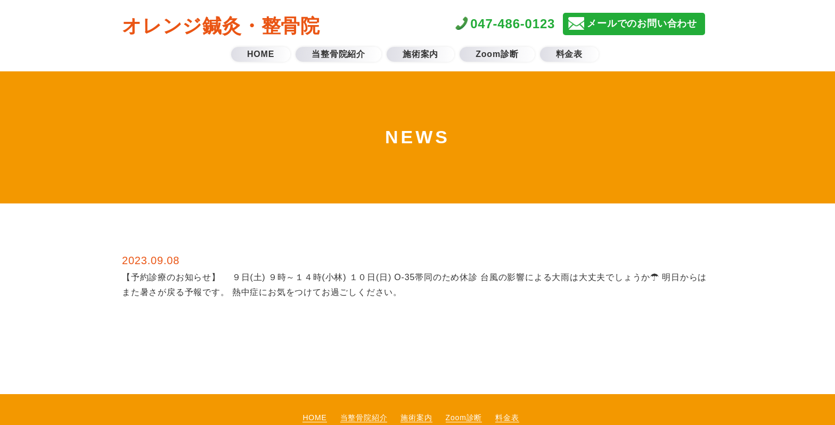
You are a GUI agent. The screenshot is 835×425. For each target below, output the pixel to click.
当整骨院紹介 (364, 417)
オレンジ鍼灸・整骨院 (221, 26)
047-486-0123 (512, 24)
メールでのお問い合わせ (642, 23)
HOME (314, 417)
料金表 (507, 417)
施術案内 (416, 417)
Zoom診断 (464, 417)
